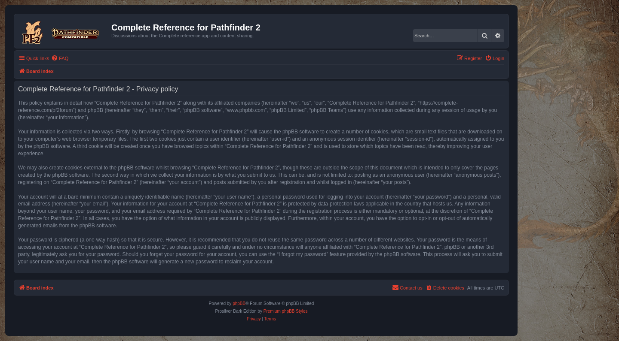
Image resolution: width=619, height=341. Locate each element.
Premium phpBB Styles (286, 311)
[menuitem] (59, 58)
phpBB (239, 303)
